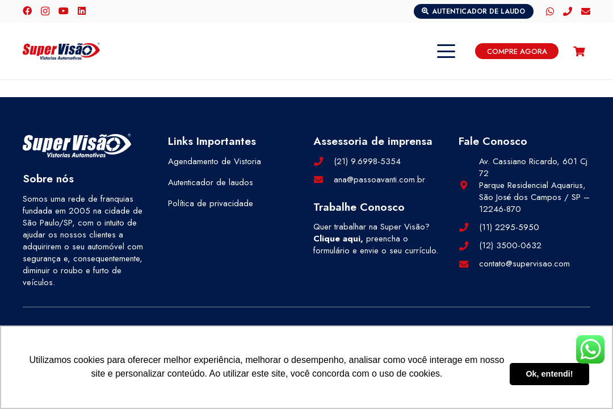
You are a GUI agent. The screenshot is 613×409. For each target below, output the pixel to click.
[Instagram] (45, 11)
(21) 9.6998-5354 (367, 161)
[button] (446, 51)
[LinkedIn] (82, 10)
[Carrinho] (579, 51)
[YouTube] (63, 10)
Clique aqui (336, 238)
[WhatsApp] (550, 11)
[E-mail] (585, 11)
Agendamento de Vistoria (214, 161)
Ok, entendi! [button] (549, 373)
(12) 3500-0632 (510, 245)
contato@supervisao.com (524, 263)
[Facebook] (27, 10)
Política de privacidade (210, 203)
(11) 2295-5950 (509, 227)
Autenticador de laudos (210, 182)
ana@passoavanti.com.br (379, 179)
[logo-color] (61, 51)
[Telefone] (567, 11)
